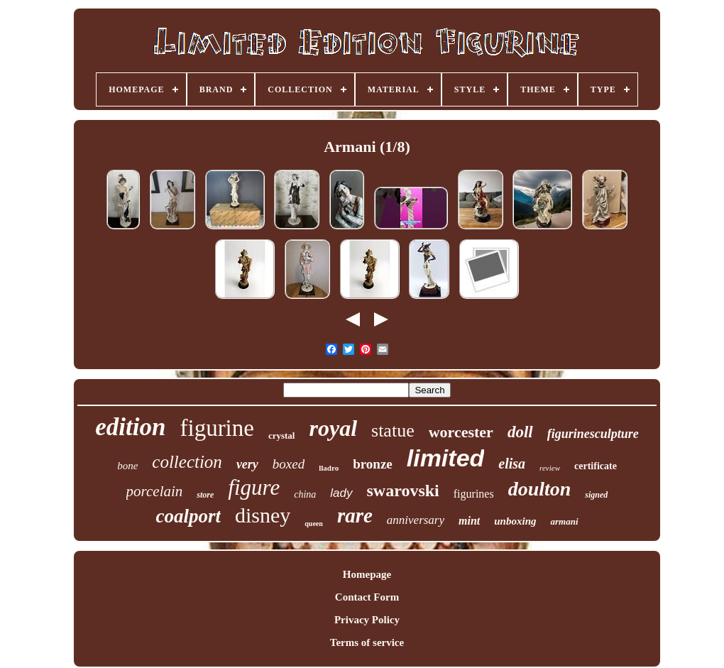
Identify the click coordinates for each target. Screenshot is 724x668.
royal (333, 428)
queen (314, 523)
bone (127, 465)
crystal (281, 435)
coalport (188, 516)
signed (596, 495)
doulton (539, 489)
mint (469, 521)
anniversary (415, 520)
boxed (289, 463)
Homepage (367, 574)
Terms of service (367, 642)
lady (341, 493)
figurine (216, 428)
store (205, 495)
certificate (595, 466)
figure (254, 487)
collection (187, 461)
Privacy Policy (367, 619)
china (305, 494)
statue (393, 430)
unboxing (515, 521)
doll (520, 432)
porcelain (154, 491)
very (247, 464)
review (549, 468)
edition (130, 427)
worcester (461, 432)
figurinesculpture (593, 434)
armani (564, 521)
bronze (373, 463)
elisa (511, 463)
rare (355, 515)
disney (262, 515)
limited (446, 457)
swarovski (403, 490)
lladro (329, 468)
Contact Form (367, 597)
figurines (474, 494)
